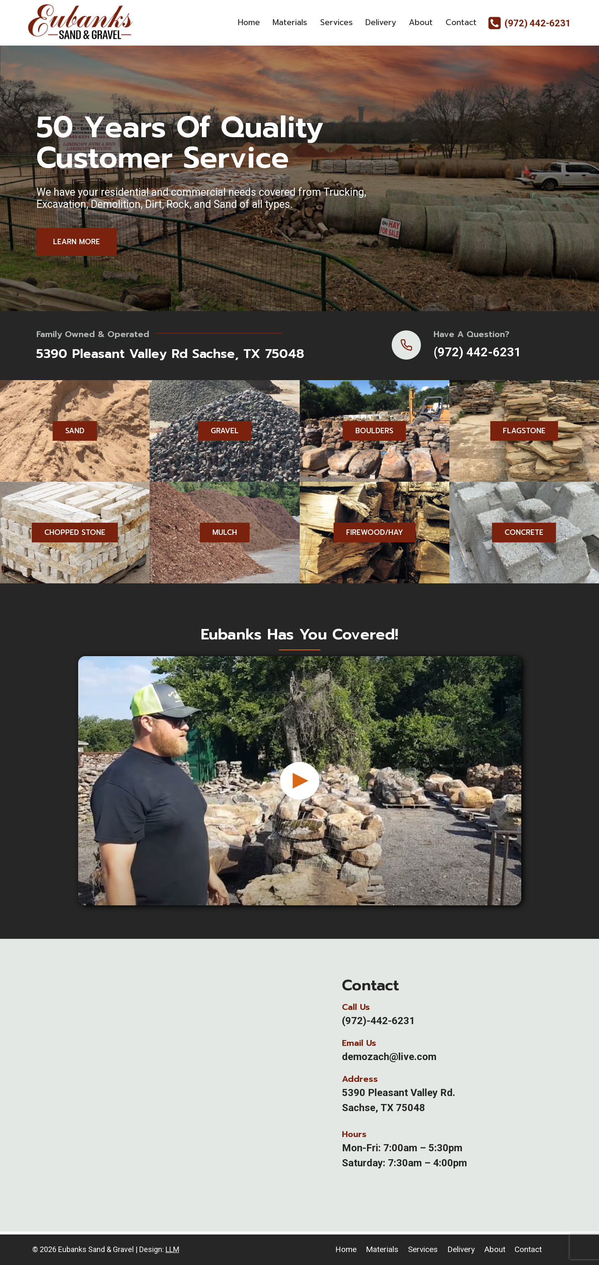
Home (249, 22)
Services (336, 22)
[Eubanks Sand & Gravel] (80, 22)
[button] (299, 790)
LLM (172, 1249)
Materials (290, 22)
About (421, 22)
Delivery (380, 22)
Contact (461, 22)
